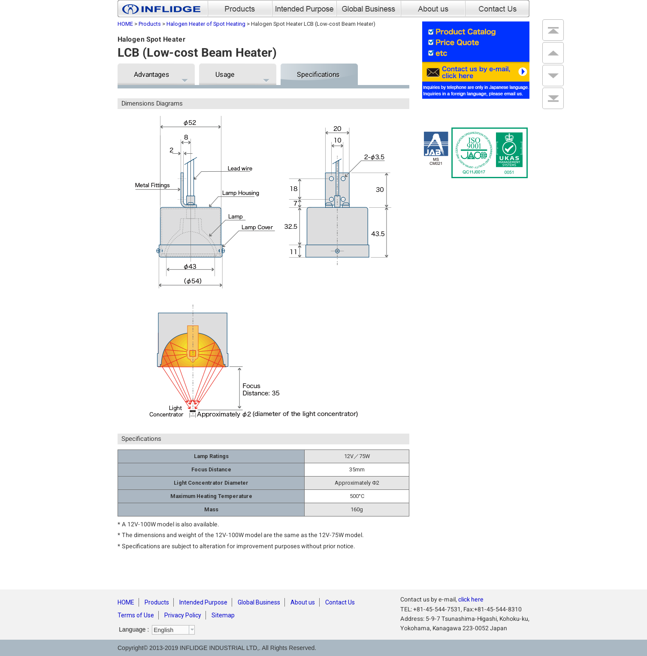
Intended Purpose (203, 602)
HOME (125, 24)
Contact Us (340, 602)
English (163, 629)
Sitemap (223, 615)
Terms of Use (136, 615)
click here (471, 599)
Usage (225, 74)
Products (150, 24)
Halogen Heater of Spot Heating (205, 24)
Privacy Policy (182, 615)
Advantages (151, 74)
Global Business (259, 602)
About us (302, 602)
